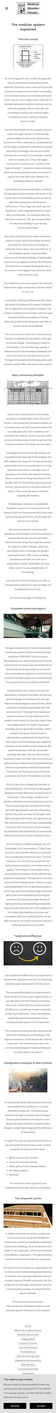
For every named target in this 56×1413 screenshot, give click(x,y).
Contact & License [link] (28, 1343)
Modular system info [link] (28, 1334)
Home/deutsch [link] (28, 1351)
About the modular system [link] (28, 1330)
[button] (7, 8)
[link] (28, 8)
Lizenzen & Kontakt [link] (28, 1368)
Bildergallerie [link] (28, 1364)
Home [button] (28, 1325)
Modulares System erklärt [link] (28, 1360)
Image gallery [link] (28, 1338)
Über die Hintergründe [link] (28, 1356)
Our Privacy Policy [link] (28, 1347)
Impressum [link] (28, 1373)
